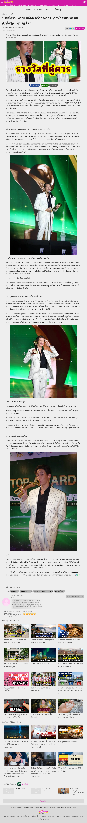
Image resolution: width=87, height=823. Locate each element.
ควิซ (53, 5)
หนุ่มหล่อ (14, 591)
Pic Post (40, 5)
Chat (24, 5)
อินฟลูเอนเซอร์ (25, 591)
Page (71, 5)
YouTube (46, 137)
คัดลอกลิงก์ (80, 28)
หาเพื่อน (19, 5)
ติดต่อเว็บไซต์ (66, 816)
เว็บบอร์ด (12, 5)
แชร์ (70, 28)
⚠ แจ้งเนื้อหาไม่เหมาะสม (73, 596)
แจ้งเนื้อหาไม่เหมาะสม (43, 819)
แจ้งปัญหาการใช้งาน (77, 816)
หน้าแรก (5, 5)
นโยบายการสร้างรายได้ (48, 816)
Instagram (35, 137)
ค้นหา (48, 10)
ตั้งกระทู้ (58, 10)
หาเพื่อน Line (32, 5)
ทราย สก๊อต (59, 591)
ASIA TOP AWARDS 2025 (42, 591)
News (28, 10)
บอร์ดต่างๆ (38, 10)
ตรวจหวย (47, 5)
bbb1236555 (11, 30)
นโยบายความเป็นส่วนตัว (23, 816)
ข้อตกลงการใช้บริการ (9, 816)
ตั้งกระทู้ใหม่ (43, 801)
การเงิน (65, 5)
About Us (58, 816)
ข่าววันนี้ (10, 14)
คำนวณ (58, 5)
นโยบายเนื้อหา (36, 816)
